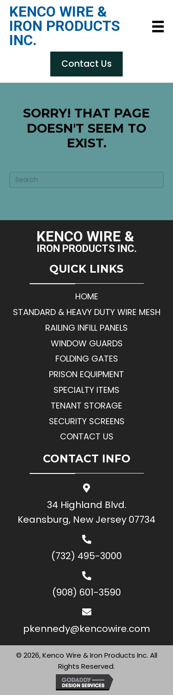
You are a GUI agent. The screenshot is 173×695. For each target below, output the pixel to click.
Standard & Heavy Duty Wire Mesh (87, 312)
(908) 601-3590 (86, 592)
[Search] (86, 180)
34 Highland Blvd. (86, 504)
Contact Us (86, 436)
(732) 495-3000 (86, 555)
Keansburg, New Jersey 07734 (86, 519)
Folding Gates (86, 358)
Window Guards (87, 343)
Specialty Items (86, 390)
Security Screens (87, 421)
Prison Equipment (86, 374)
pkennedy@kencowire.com (86, 628)
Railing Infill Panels (86, 327)
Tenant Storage (86, 405)
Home (86, 296)
